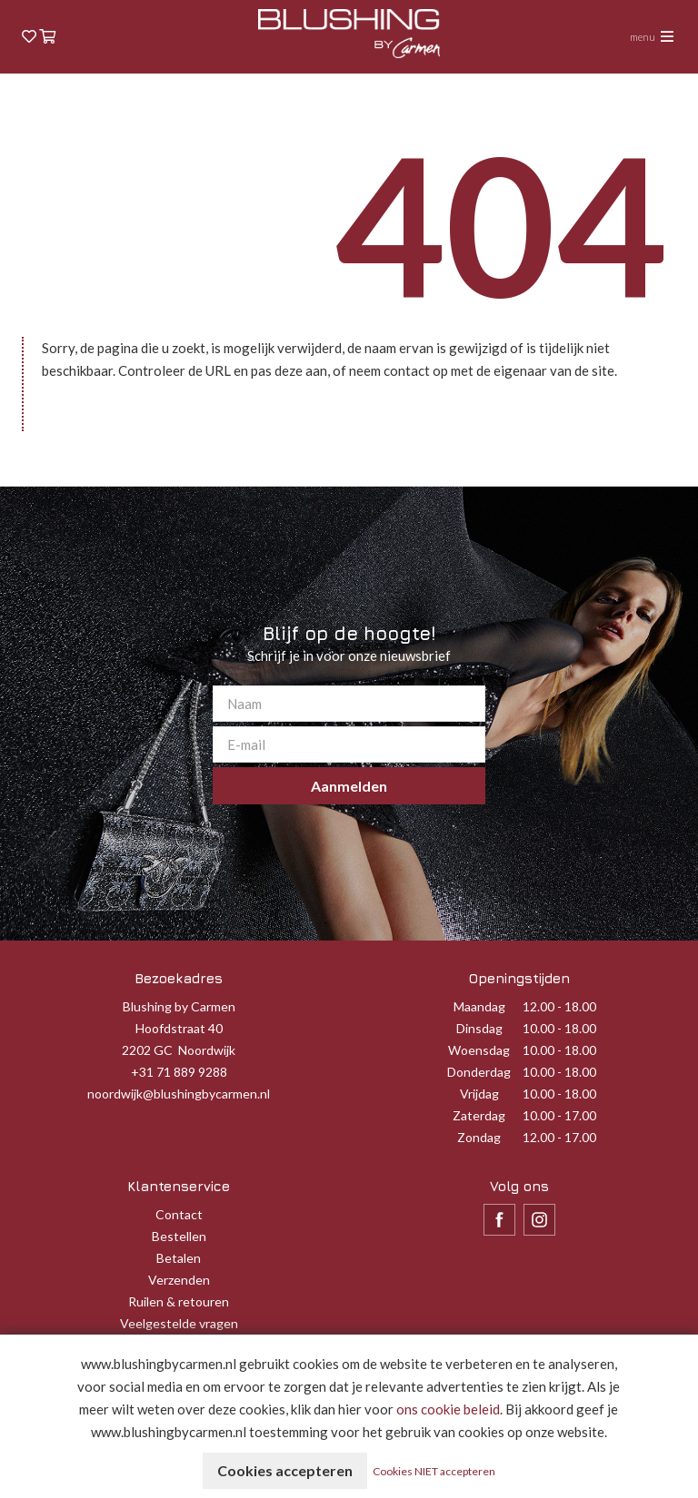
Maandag (479, 1006)
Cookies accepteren (285, 1470)
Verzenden (179, 1279)
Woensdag (479, 1050)
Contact (179, 1214)
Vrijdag (479, 1093)
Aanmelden (349, 785)
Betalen (178, 1258)
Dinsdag (479, 1028)
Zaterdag (479, 1115)
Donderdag (479, 1071)
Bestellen (179, 1236)
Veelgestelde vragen (179, 1323)
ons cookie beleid (448, 1409)
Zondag (479, 1137)
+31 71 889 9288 (179, 1071)
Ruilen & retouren (178, 1301)
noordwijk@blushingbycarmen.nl (178, 1093)
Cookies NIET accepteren (434, 1471)
